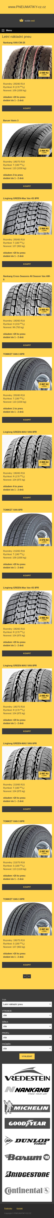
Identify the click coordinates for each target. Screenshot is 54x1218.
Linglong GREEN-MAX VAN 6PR (20, 743)
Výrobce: (7, 1011)
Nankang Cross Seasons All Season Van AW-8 (26, 278)
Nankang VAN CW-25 (14, 42)
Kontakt (20, 1208)
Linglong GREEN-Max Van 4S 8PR (21, 198)
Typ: (4, 1000)
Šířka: (5, 1022)
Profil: (6, 1033)
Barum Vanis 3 (10, 120)
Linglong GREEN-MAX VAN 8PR (20, 432)
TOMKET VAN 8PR (13, 510)
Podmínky (8, 1208)
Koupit (27, 108)
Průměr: (6, 1044)
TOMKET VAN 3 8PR (13, 354)
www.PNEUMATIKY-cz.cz (27, 7)
